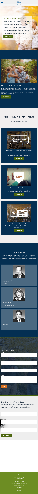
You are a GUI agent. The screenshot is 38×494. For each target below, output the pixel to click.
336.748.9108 (20, 475)
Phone (2, 367)
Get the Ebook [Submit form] (7, 435)
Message (3, 375)
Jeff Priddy (5, 324)
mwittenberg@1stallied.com (19, 485)
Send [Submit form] (4, 386)
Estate (19, 491)
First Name (3, 411)
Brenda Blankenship (7, 302)
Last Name (3, 419)
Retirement (19, 489)
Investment (19, 490)
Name (2, 352)
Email (2, 360)
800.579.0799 (21, 477)
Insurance (19, 493)
